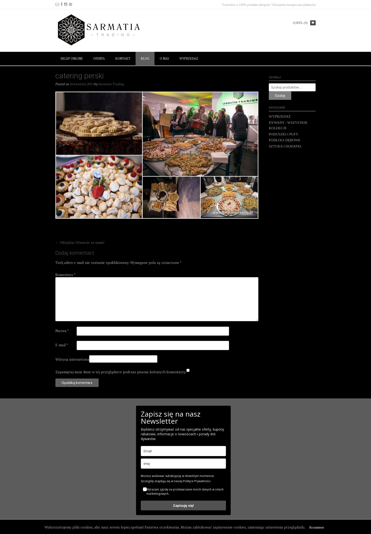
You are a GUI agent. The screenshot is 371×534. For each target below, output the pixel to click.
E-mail (61, 345)
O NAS (164, 58)
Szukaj (280, 96)
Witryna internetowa (72, 359)
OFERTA (99, 58)
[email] (183, 451)
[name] (183, 463)
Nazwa (62, 330)
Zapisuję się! (183, 505)
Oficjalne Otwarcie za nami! (79, 242)
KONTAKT (122, 58)
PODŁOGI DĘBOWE (284, 140)
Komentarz (65, 274)
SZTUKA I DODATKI (285, 146)
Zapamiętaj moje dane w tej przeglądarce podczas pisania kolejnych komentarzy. (120, 371)
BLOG (145, 58)
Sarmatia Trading (111, 84)
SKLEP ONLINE (72, 58)
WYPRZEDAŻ (188, 58)
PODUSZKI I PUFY (283, 134)
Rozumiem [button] (316, 527)
